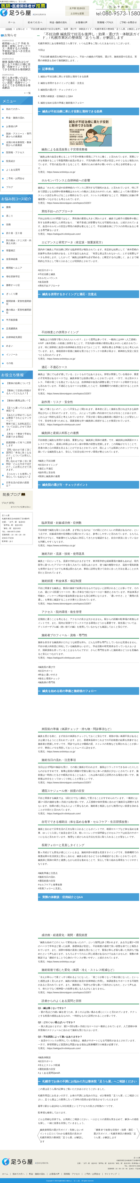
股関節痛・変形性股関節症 (18, 302)
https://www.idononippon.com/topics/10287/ (69, 203)
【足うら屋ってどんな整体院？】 (18, 409)
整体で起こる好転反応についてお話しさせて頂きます (18, 427)
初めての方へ (35, 22)
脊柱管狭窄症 (13, 276)
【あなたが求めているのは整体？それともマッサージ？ (18, 418)
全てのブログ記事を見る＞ (21, 507)
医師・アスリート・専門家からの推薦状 (18, 135)
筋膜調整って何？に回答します (18, 444)
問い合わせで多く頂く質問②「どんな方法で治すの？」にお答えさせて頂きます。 (18, 465)
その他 (9, 363)
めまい (9, 346)
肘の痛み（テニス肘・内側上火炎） (18, 241)
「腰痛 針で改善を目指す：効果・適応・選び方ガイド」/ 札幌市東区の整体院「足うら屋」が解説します (115, 1134)
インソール (12, 354)
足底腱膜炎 (12, 328)
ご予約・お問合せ (128, 22)
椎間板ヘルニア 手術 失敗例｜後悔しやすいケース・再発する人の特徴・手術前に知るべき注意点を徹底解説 (16, 48)
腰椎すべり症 (13, 285)
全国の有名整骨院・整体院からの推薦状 (18, 143)
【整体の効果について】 (18, 383)
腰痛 (8, 207)
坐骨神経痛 (12, 259)
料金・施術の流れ (58, 22)
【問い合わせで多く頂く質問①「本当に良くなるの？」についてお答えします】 (18, 454)
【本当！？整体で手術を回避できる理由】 (18, 435)
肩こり (9, 216)
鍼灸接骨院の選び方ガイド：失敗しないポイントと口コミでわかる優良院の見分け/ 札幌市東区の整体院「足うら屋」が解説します (61, 1136)
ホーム (11, 22)
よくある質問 (13, 170)
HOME (9, 29)
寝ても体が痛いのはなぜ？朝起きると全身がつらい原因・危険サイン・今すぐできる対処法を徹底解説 (16, 82)
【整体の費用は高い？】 (18, 400)
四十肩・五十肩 (14, 233)
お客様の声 (81, 22)
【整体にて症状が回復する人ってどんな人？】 (18, 392)
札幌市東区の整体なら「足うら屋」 (69, 1181)
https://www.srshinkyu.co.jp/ (61, 172)
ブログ (9, 187)
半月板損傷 (12, 320)
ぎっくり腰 (12, 294)
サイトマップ (111, 1174)
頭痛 (8, 224)
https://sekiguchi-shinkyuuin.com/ (64, 234)
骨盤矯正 (10, 250)
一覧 (28, 93)
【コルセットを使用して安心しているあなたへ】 (18, 475)
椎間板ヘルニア (14, 268)
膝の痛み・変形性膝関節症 (18, 311)
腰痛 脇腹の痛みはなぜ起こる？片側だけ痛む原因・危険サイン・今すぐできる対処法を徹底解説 (16, 65)
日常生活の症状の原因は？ (17, 484)
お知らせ (20, 29)
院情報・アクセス (105, 22)
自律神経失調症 (14, 337)
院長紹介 (10, 161)
